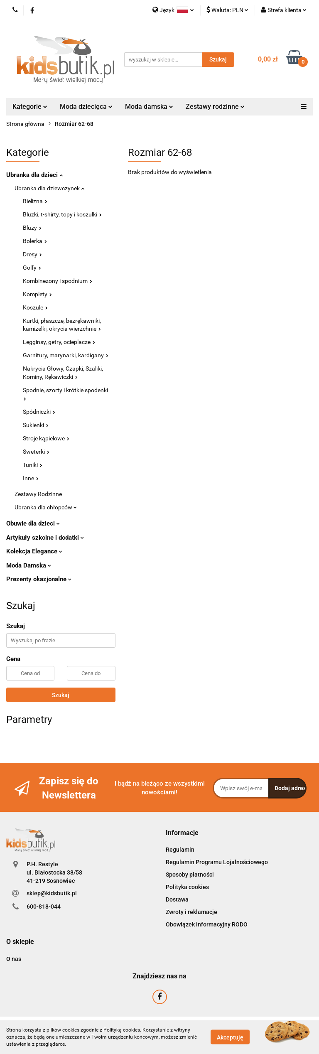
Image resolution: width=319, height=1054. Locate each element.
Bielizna (35, 201)
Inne (31, 478)
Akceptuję (230, 1037)
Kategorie (29, 107)
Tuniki (32, 465)
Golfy (32, 267)
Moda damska (149, 107)
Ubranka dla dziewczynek (49, 188)
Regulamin (180, 849)
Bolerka (35, 241)
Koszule (35, 307)
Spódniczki (39, 411)
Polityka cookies (187, 887)
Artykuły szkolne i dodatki (45, 537)
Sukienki (36, 425)
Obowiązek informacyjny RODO (207, 924)
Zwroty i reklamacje (191, 912)
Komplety (37, 294)
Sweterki (36, 451)
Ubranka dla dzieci (34, 175)
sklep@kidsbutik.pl (52, 893)
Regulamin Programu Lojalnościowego (217, 862)
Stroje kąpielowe (46, 438)
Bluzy (32, 227)
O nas (13, 959)
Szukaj (60, 695)
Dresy (32, 254)
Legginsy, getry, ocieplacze (59, 342)
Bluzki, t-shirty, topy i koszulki (62, 214)
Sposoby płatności (190, 874)
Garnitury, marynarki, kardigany (65, 355)
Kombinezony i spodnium (57, 281)
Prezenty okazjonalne (38, 579)
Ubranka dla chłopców (46, 507)
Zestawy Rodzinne (38, 494)
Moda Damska (28, 565)
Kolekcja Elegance (34, 551)
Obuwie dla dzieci (33, 523)
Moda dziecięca (86, 107)
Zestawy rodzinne (215, 107)
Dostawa (177, 899)
